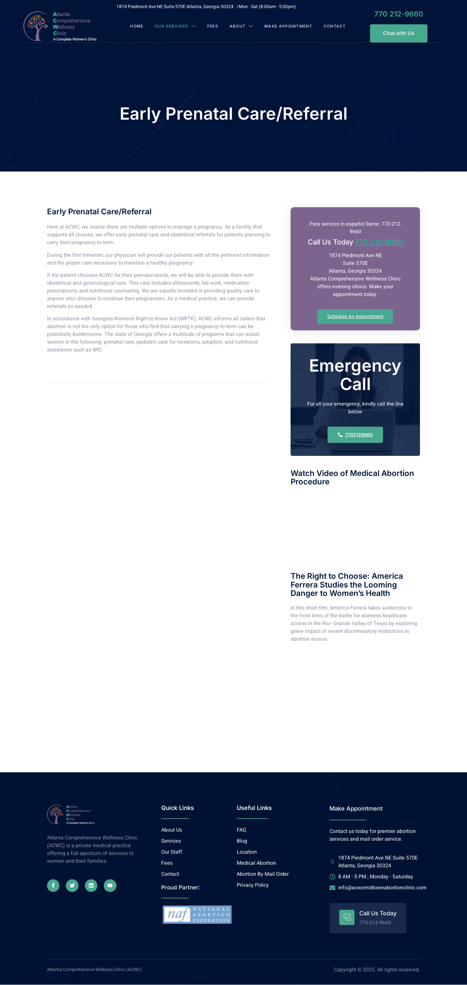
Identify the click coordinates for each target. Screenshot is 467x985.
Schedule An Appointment (355, 317)
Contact (334, 26)
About (242, 26)
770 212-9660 (391, 14)
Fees (212, 26)
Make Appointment (282, 26)
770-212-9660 (379, 243)
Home (137, 26)
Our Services (175, 26)
